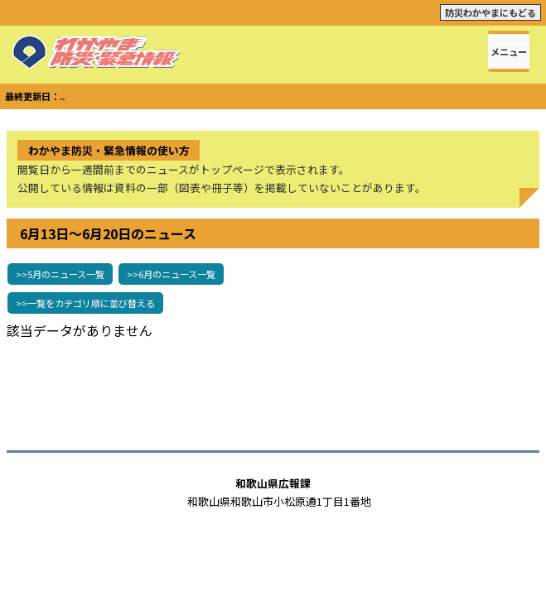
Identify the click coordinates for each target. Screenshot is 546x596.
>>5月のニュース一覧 (60, 274)
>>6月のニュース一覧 (171, 274)
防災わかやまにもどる (490, 12)
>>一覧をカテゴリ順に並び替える (85, 303)
